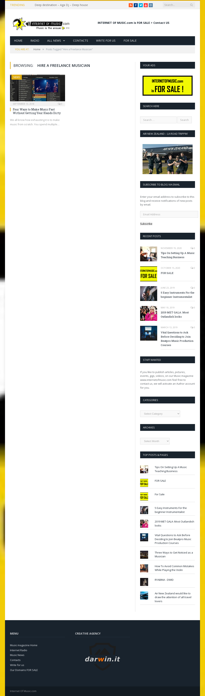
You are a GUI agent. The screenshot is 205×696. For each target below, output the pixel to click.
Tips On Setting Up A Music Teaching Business (178, 255)
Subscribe (146, 224)
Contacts (80, 40)
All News (54, 40)
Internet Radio (18, 650)
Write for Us (106, 40)
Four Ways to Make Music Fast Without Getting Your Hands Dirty (37, 111)
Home (18, 40)
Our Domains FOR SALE (24, 670)
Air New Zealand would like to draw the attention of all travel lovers (173, 597)
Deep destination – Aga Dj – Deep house (61, 5)
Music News (17, 655)
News (16, 77)
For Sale (130, 40)
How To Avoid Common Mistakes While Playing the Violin (174, 568)
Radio (34, 40)
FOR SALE (167, 273)
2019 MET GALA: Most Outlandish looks (175, 314)
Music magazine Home (23, 645)
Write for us (17, 665)
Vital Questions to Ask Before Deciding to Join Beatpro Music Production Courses (177, 339)
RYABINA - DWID (164, 580)
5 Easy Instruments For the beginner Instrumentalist (177, 295)
